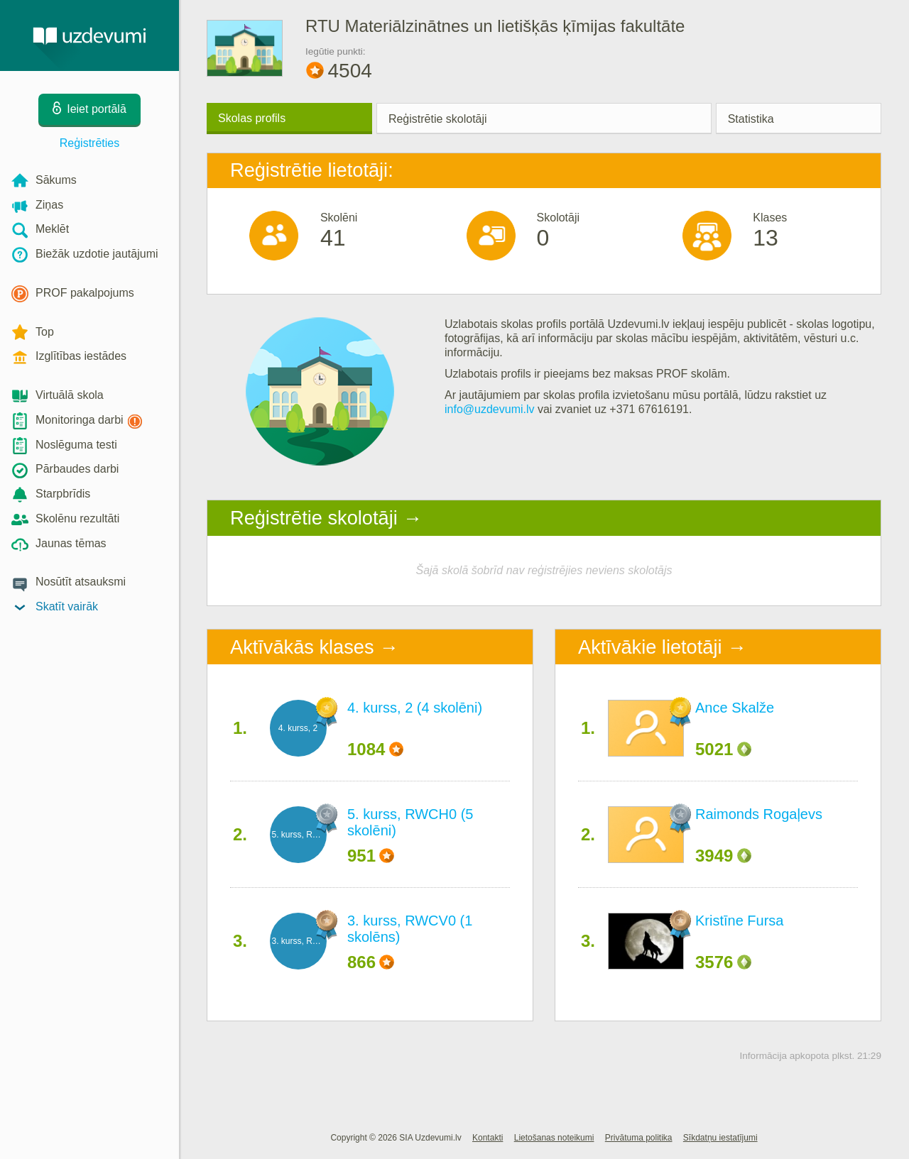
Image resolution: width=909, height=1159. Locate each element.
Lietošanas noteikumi (554, 1138)
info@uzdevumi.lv (490, 409)
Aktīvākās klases (302, 647)
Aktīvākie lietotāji (650, 647)
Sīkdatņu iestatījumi (720, 1138)
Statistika (751, 119)
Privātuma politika (639, 1138)
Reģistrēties (89, 143)
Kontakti (487, 1138)
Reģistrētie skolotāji (437, 119)
